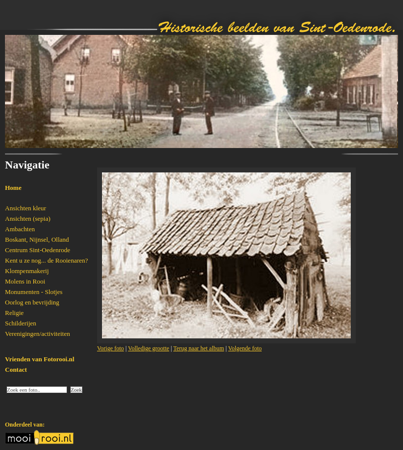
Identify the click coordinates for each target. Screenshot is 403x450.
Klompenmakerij (27, 271)
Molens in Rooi (25, 281)
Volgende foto (245, 348)
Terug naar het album (198, 348)
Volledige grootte (148, 348)
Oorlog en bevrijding (32, 302)
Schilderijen (20, 323)
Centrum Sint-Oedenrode (37, 250)
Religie (14, 312)
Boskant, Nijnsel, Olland (37, 239)
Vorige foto (110, 348)
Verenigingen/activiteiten (37, 333)
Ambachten (20, 229)
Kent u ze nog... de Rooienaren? (46, 260)
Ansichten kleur (25, 208)
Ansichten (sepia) (27, 218)
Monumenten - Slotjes (34, 292)
